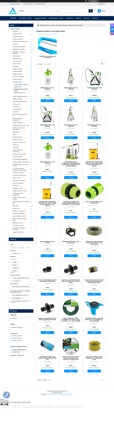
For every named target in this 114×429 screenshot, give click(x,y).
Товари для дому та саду (20, 190)
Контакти (69, 18)
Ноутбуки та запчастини (19, 142)
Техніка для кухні (17, 109)
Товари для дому (17, 79)
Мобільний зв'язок (17, 137)
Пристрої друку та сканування (21, 162)
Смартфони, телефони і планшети (19, 52)
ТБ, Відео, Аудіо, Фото (19, 172)
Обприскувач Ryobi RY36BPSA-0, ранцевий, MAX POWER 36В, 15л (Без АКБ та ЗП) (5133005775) (71, 164)
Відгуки (78, 18)
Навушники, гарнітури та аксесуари (19, 228)
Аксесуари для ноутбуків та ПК (20, 115)
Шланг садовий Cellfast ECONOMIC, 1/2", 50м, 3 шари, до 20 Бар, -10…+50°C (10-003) (70, 320)
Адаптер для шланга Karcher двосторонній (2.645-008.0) (47, 319)
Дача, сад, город (56, 25)
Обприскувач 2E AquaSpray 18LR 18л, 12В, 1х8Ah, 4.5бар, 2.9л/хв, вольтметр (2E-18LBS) (47, 203)
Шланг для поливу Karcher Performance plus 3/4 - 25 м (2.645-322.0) (94, 243)
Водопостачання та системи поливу (21, 89)
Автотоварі (16, 111)
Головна (13, 18)
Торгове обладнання (18, 76)
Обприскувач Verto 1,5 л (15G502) (47, 162)
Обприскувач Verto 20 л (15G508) (94, 88)
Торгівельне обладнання (19, 175)
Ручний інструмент (17, 71)
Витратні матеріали (18, 122)
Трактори (15, 31)
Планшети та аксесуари (19, 154)
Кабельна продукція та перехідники (19, 128)
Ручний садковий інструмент (21, 84)
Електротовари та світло (19, 216)
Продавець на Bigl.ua (57, 392)
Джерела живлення (18, 39)
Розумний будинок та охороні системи (21, 165)
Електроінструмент (18, 69)
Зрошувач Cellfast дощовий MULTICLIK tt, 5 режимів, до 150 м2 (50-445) (94, 320)
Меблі (14, 134)
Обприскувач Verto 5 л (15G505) (71, 88)
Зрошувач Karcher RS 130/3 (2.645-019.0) (70, 242)
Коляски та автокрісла (19, 213)
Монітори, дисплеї (17, 139)
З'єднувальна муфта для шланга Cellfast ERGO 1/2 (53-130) (47, 358)
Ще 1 (13, 302)
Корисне (95, 18)
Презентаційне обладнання (20, 159)
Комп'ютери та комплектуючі (20, 41)
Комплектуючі (16, 56)
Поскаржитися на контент (53, 394)
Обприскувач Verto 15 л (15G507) (47, 125)
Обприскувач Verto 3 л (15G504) (71, 125)
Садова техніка (17, 86)
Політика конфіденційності (66, 394)
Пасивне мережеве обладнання (18, 150)
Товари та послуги (45, 25)
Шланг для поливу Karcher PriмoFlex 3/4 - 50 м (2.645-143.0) (94, 358)
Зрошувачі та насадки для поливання (47, 57)
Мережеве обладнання (19, 49)
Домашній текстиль (18, 222)
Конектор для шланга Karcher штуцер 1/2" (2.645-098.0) (47, 280)
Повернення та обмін (56, 18)
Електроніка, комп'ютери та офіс (20, 219)
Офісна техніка (17, 63)
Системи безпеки (17, 33)
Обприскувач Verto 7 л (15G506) (94, 125)
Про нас (86, 18)
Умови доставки (40, 18)
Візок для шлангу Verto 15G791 (47, 242)
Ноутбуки (15, 44)
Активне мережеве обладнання (17, 119)
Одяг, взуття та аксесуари (20, 101)
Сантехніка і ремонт (18, 36)
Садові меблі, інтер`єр (19, 92)
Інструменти (16, 106)
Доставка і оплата (25, 18)
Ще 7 (13, 272)
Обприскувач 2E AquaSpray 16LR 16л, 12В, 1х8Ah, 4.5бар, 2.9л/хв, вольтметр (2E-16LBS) (94, 164)
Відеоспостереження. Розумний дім (21, 202)
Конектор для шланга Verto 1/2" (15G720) (94, 202)
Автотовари (16, 66)
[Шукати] (91, 10)
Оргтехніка (15, 145)
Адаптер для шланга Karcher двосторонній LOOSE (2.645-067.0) (71, 281)
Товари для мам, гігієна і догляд (19, 198)
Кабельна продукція (18, 183)
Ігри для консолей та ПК (19, 211)
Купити (47, 100)
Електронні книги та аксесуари (21, 125)
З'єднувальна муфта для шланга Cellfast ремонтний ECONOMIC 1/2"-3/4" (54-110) (71, 203)
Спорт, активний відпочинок (20, 96)
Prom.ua (65, 391)
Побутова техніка (17, 58)
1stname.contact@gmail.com (19, 349)
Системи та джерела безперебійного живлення (19, 169)
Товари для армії (17, 74)
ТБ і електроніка (17, 61)
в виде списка (104, 64)
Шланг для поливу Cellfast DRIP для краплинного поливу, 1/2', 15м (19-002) (70, 358)
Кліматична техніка (18, 188)
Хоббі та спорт (17, 177)
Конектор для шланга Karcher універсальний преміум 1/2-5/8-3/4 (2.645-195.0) (94, 281)
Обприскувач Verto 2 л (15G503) (47, 88)
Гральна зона (16, 104)
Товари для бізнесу (18, 232)
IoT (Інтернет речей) (18, 225)
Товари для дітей (17, 99)
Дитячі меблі (16, 208)
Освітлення (16, 147)
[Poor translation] (6, 404)
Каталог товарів (14, 28)
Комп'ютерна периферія (19, 46)
